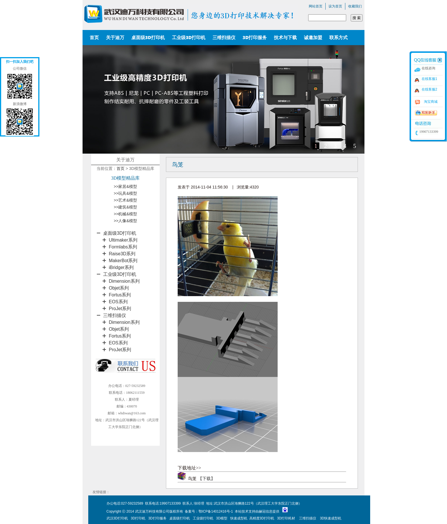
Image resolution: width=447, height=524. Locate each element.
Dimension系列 (124, 281)
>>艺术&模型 (125, 200)
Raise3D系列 (122, 253)
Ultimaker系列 (123, 240)
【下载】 (206, 478)
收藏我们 (355, 6)
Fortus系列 (120, 294)
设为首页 (335, 6)
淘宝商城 (431, 102)
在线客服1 (429, 79)
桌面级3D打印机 (119, 233)
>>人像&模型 (125, 220)
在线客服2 (429, 89)
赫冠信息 (265, 511)
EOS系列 (118, 301)
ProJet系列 (120, 308)
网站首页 (315, 6)
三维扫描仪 (114, 315)
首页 (121, 168)
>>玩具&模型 (125, 193)
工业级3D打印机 (119, 274)
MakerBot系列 (123, 260)
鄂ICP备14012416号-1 (216, 511)
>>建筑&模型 (125, 207)
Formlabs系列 (123, 246)
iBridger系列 (121, 267)
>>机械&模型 (125, 214)
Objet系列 (119, 288)
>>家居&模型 (125, 186)
